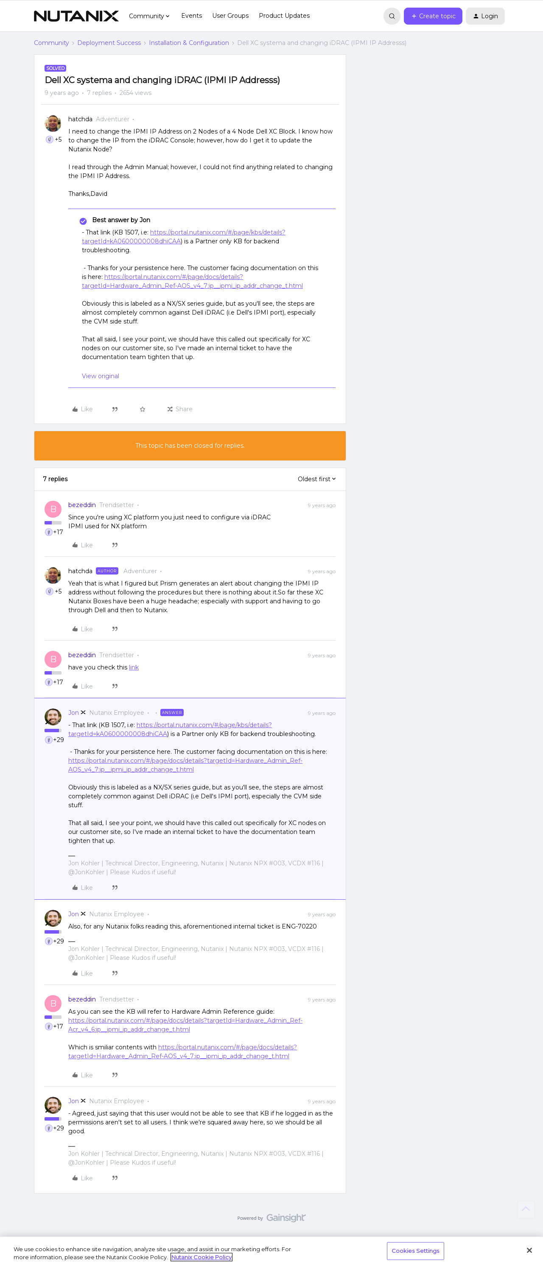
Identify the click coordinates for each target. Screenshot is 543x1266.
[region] (271, 1251)
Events (191, 16)
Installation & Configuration (189, 43)
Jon (73, 713)
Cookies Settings (415, 1250)
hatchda (80, 119)
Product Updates (284, 16)
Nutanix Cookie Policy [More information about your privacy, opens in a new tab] (201, 1257)
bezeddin (82, 505)
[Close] (529, 1250)
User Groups (230, 16)
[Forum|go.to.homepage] (76, 16)
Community (51, 43)
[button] (433, 16)
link (134, 667)
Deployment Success (109, 43)
